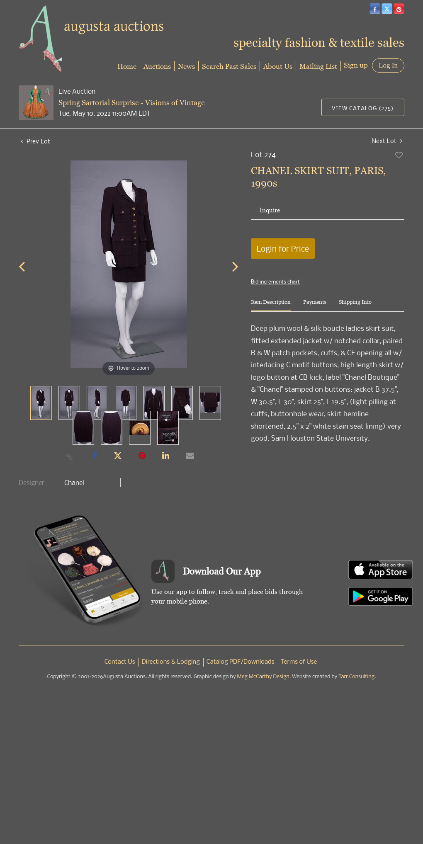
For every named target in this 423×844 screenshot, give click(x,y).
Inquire (270, 210)
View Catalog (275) (363, 108)
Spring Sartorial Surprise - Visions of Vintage (131, 102)
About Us (277, 66)
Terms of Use (299, 662)
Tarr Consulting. (357, 676)
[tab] (271, 305)
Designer (31, 482)
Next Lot (387, 140)
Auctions (157, 66)
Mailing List (318, 66)
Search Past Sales (229, 66)
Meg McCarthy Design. (264, 676)
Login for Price (283, 248)
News (186, 66)
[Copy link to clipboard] (70, 456)
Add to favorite (399, 155)
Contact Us (120, 662)
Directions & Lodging (171, 662)
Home (126, 66)
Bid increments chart (275, 281)
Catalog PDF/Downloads (241, 662)
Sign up (356, 65)
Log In (388, 65)
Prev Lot (35, 141)
